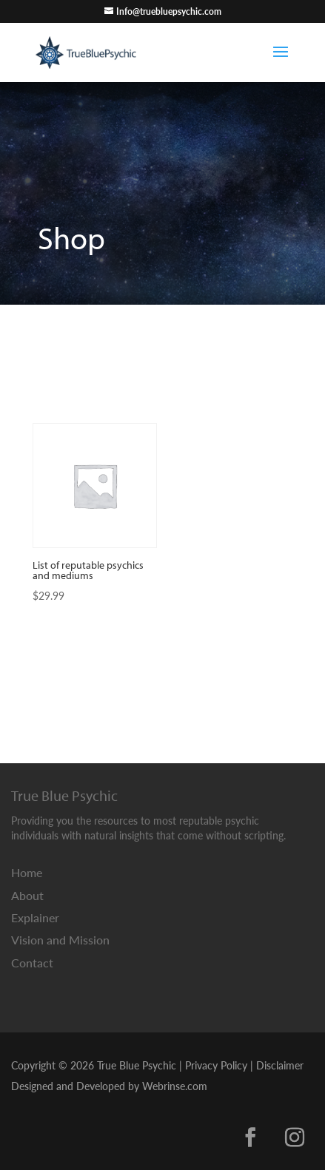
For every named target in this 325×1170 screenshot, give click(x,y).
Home (26, 872)
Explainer (35, 917)
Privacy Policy (216, 1065)
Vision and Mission (60, 939)
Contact (32, 962)
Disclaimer (280, 1065)
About (27, 895)
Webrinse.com (174, 1085)
